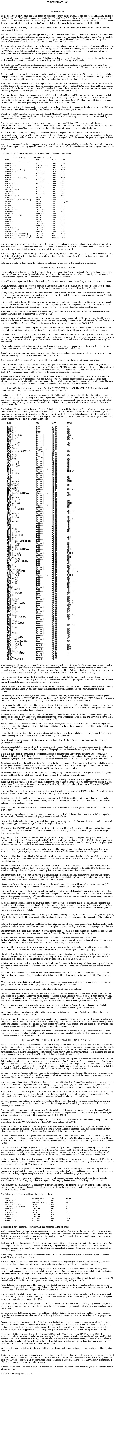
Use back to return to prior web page (16, 1443)
